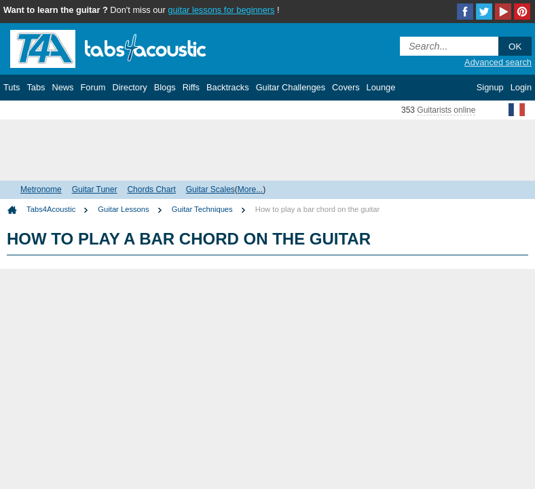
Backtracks (227, 87)
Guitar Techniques (202, 209)
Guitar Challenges (290, 87)
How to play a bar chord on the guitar (317, 209)
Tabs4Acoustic (50, 209)
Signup (490, 87)
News (62, 87)
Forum (92, 87)
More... (250, 189)
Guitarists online (446, 110)
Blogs (165, 87)
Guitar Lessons (123, 209)
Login (521, 87)
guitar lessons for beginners (221, 10)
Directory (129, 87)
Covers (346, 87)
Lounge (381, 87)
